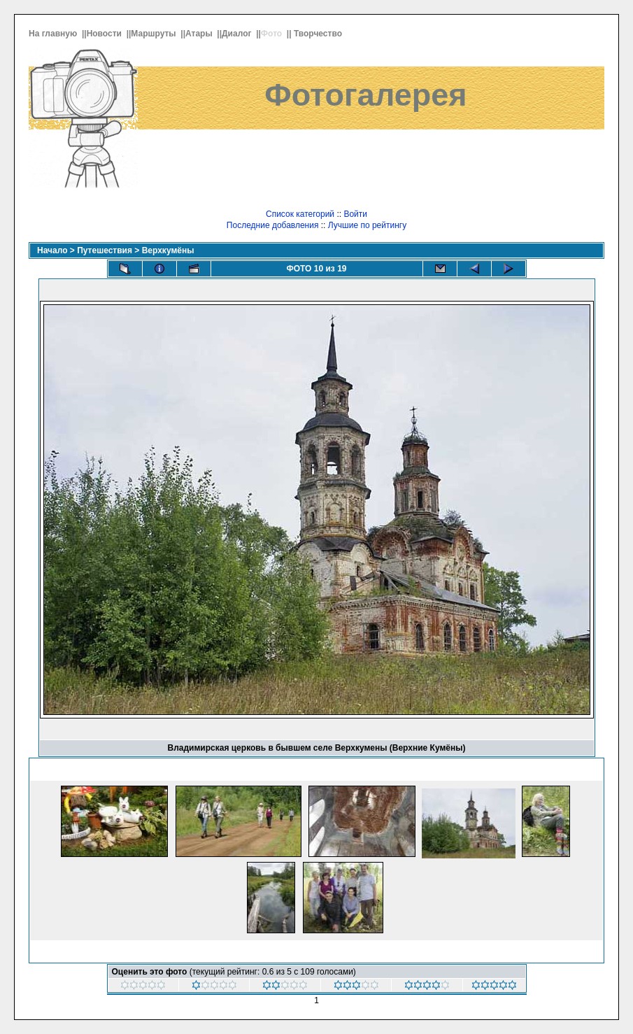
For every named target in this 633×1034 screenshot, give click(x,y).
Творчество (319, 33)
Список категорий (300, 214)
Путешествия (104, 250)
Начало (52, 250)
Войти (355, 214)
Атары (200, 33)
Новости (106, 33)
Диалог (238, 33)
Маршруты (154, 33)
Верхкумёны (168, 250)
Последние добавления (273, 225)
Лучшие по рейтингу (367, 225)
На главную (54, 33)
